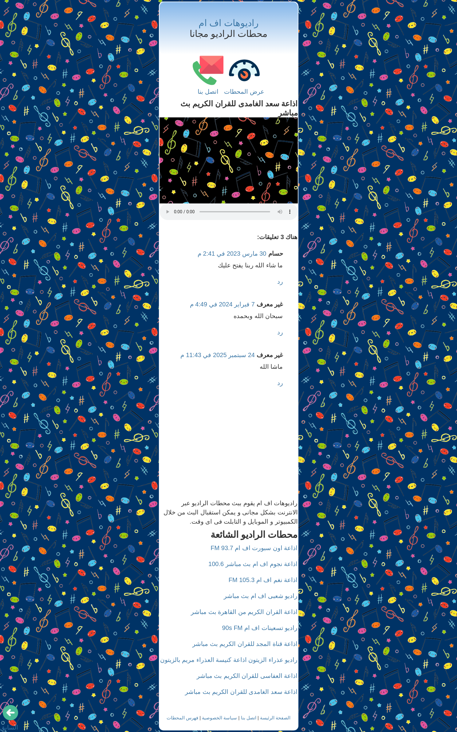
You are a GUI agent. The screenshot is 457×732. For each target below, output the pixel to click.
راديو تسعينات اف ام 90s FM (260, 627)
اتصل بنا (208, 91)
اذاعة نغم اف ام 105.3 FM (263, 580)
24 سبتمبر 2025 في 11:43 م (217, 355)
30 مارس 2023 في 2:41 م (232, 253)
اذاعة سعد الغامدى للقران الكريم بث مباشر (241, 691)
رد (280, 281)
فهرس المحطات (182, 717)
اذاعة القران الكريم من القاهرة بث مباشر (244, 611)
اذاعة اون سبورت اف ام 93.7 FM (254, 548)
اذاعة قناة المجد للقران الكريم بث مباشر (244, 643)
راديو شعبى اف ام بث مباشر (261, 595)
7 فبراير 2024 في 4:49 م (222, 304)
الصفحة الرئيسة (275, 717)
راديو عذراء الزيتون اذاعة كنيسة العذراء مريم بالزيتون (229, 659)
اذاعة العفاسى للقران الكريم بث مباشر (247, 675)
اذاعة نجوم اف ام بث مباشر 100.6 (252, 564)
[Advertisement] (229, 160)
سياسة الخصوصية (219, 717)
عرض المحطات (244, 91)
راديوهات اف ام (228, 23)
